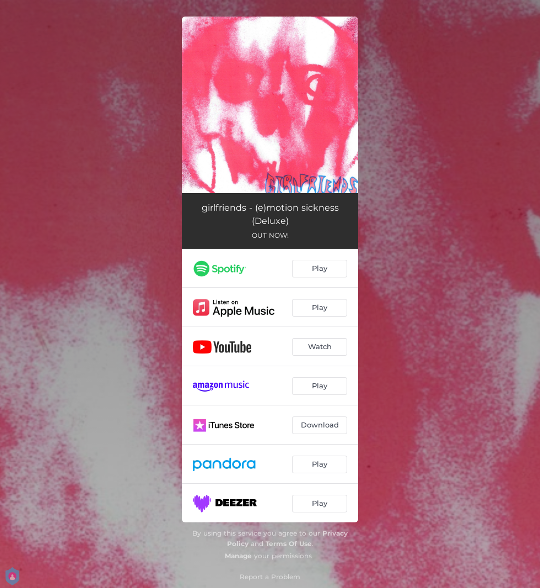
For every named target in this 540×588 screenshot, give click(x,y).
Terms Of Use (289, 543)
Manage (238, 556)
